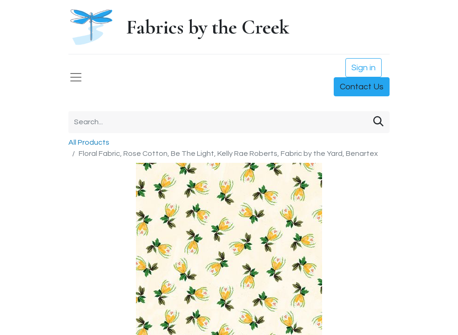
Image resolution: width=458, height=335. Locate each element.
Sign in (363, 67)
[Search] (378, 122)
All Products (88, 142)
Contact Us (362, 86)
